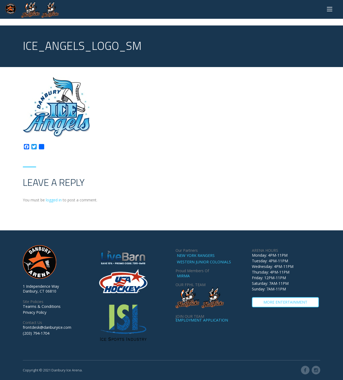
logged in (54, 199)
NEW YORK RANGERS (196, 255)
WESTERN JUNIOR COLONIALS (204, 261)
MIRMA (183, 275)
